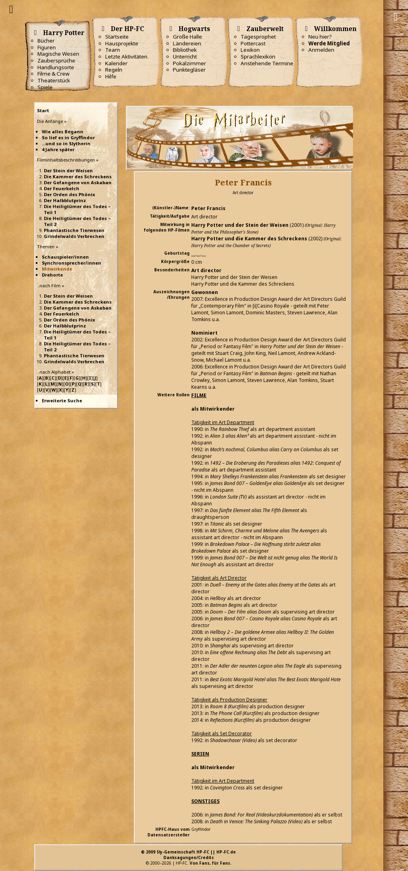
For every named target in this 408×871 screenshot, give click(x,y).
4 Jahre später (58, 149)
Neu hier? (320, 36)
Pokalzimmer (189, 63)
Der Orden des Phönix (69, 194)
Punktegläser (189, 69)
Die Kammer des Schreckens (78, 176)
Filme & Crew (53, 73)
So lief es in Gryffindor (68, 137)
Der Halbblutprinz (65, 200)
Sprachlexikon (258, 56)
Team (112, 49)
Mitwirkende (57, 269)
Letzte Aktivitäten (126, 56)
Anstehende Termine (267, 63)
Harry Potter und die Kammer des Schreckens (249, 238)
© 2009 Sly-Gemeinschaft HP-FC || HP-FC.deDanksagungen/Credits (188, 854)
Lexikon (250, 49)
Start (43, 110)
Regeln (113, 69)
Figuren (46, 47)
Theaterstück (53, 80)
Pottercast (253, 43)
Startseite (117, 36)
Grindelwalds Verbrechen (74, 236)
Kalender (116, 63)
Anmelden (321, 49)
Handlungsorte (55, 67)
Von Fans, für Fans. (210, 863)
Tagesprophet (258, 36)
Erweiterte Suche (62, 400)
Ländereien (187, 43)
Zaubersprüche (56, 60)
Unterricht (185, 56)
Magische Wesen (58, 53)
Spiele (45, 87)
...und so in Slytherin (66, 143)
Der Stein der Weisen (68, 170)
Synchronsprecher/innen (71, 263)
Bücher (46, 40)
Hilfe (110, 76)
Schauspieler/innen (65, 257)
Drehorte (52, 275)
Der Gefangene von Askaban (78, 182)
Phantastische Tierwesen (74, 230)
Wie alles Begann (62, 131)
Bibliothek (185, 49)
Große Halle (187, 36)
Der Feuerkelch (61, 188)
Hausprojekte (121, 43)
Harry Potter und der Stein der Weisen (239, 225)
